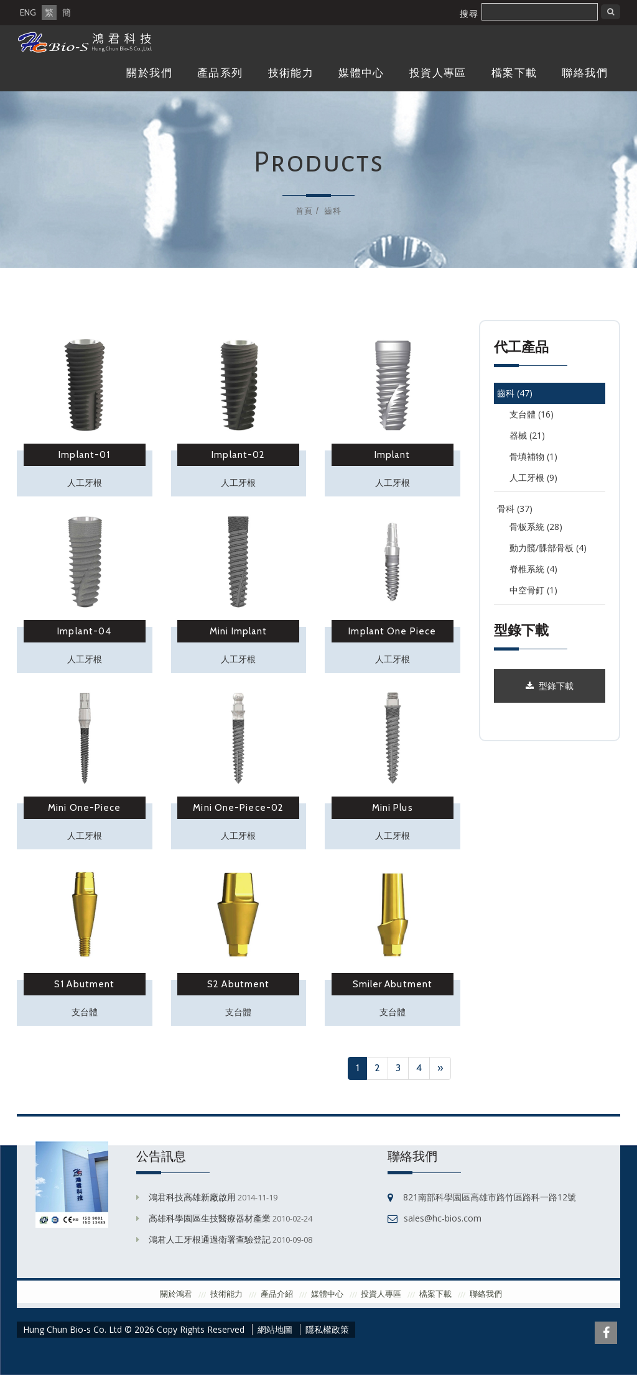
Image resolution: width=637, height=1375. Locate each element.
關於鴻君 (176, 1294)
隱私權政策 (327, 1329)
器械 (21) (527, 435)
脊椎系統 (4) (533, 569)
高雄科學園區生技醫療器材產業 (210, 1218)
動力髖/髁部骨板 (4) (548, 548)
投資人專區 (438, 73)
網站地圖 (275, 1329)
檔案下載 (514, 73)
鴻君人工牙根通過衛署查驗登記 (210, 1239)
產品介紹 (277, 1294)
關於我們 (149, 73)
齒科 (333, 210)
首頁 (304, 210)
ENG (28, 12)
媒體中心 (361, 73)
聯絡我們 (585, 73)
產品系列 (220, 73)
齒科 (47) (514, 393)
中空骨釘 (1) (533, 590)
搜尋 (469, 14)
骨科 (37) (514, 508)
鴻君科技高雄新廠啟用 (192, 1197)
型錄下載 (550, 686)
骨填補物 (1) (533, 456)
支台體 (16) (531, 414)
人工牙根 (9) (533, 477)
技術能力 (291, 73)
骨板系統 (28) (535, 526)
